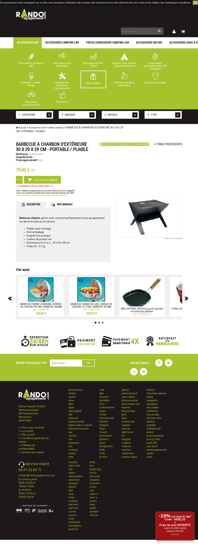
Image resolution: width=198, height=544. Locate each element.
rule (70, 469)
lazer (124, 418)
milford (151, 389)
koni (124, 414)
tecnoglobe (74, 525)
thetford (73, 529)
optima (150, 421)
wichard (94, 511)
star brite (73, 508)
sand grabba (75, 476)
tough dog (95, 469)
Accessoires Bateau (149, 42)
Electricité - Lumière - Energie (31, 79)
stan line (73, 504)
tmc (92, 465)
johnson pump (130, 400)
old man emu (154, 418)
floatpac (104, 425)
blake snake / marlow (80, 425)
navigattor (152, 400)
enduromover (107, 407)
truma (93, 472)
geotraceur (105, 435)
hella (102, 449)
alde (70, 404)
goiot (102, 442)
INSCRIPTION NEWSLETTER (31, 363)
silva (70, 493)
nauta (150, 396)
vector (93, 486)
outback (151, 425)
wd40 (93, 508)
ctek (70, 456)
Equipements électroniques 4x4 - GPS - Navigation (155, 61)
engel (102, 411)
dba (101, 393)
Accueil (21, 127)
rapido (150, 453)
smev (71, 497)
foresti (103, 432)
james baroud (129, 393)
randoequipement (157, 449)
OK (195, 2)
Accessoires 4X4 (27, 42)
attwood (73, 418)
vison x (93, 497)
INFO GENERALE (62, 204)
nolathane (152, 411)
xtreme (94, 515)
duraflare (104, 400)
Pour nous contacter (33, 427)
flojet (102, 428)
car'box (72, 435)
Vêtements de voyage (155, 78)
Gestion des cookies (33, 452)
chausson (73, 442)
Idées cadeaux (93, 78)
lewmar (126, 428)
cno (70, 446)
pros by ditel (153, 439)
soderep (73, 501)
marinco (126, 449)
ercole (102, 414)
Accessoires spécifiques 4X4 (31, 60)
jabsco (125, 389)
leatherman (128, 421)
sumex (72, 511)
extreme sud (106, 418)
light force (127, 432)
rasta (149, 456)
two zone (95, 476)
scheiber (73, 483)
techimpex (74, 522)
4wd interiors (75, 389)
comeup (73, 449)
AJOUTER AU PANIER (42, 179)
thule (92, 462)
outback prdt (154, 428)
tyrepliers (95, 479)
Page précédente (168, 144)
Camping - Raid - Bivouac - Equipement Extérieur (124, 60)
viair (92, 490)
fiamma (103, 421)
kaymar (126, 407)
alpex (71, 407)
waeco (93, 501)
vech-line (95, 483)
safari (71, 472)
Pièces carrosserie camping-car (107, 42)
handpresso (106, 446)
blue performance (78, 428)
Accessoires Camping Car (62, 42)
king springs (128, 411)
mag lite (126, 439)
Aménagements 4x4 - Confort (93, 60)
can (70, 432)
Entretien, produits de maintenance (124, 79)
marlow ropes (129, 456)
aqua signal (74, 411)
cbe (70, 439)
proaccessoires (155, 435)
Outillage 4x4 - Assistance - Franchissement (62, 80)
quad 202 (152, 442)
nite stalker (153, 407)
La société (27, 431)
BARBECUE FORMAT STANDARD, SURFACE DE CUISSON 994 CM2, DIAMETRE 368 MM (41, 305)
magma (126, 442)
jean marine (128, 396)
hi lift (102, 453)
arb (70, 414)
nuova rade (153, 414)
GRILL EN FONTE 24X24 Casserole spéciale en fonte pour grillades (142, 310)
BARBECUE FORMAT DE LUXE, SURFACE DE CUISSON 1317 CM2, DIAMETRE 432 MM (91, 305)
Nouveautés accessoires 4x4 (31, 99)
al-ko (71, 400)
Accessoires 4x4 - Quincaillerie (62, 60)
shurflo (72, 486)
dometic (104, 396)
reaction (73, 462)
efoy (102, 404)
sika (70, 490)
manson (126, 446)
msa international (156, 393)
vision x (94, 493)
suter (71, 518)
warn (92, 504)
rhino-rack (74, 465)
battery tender (76, 421)
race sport (152, 446)
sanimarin (74, 479)
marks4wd (128, 453)
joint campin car (130, 404)
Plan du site (28, 434)
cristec (72, 453)
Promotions (62, 97)
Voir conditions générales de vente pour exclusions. (41, 195)
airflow (72, 393)
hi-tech (103, 456)
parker (150, 432)
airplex (72, 396)
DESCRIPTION (31, 204)
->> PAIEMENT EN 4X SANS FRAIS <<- (35, 186)
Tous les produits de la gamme (124, 144)
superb (72, 515)
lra (123, 435)
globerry (104, 439)
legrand (126, 425)
